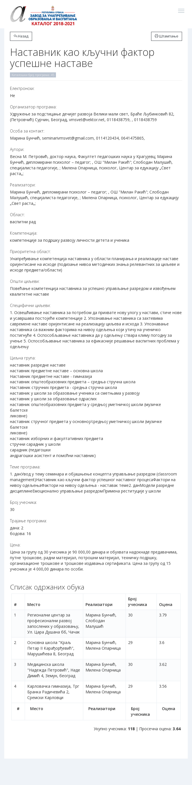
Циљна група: (23, 358)
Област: (17, 214)
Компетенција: (23, 233)
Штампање (166, 36)
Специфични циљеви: (30, 305)
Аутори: (17, 149)
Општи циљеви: (24, 281)
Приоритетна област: (30, 251)
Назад (21, 36)
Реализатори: (23, 185)
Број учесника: (23, 502)
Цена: (15, 545)
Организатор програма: (33, 107)
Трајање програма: (28, 520)
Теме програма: (25, 467)
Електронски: (22, 88)
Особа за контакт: (27, 131)
